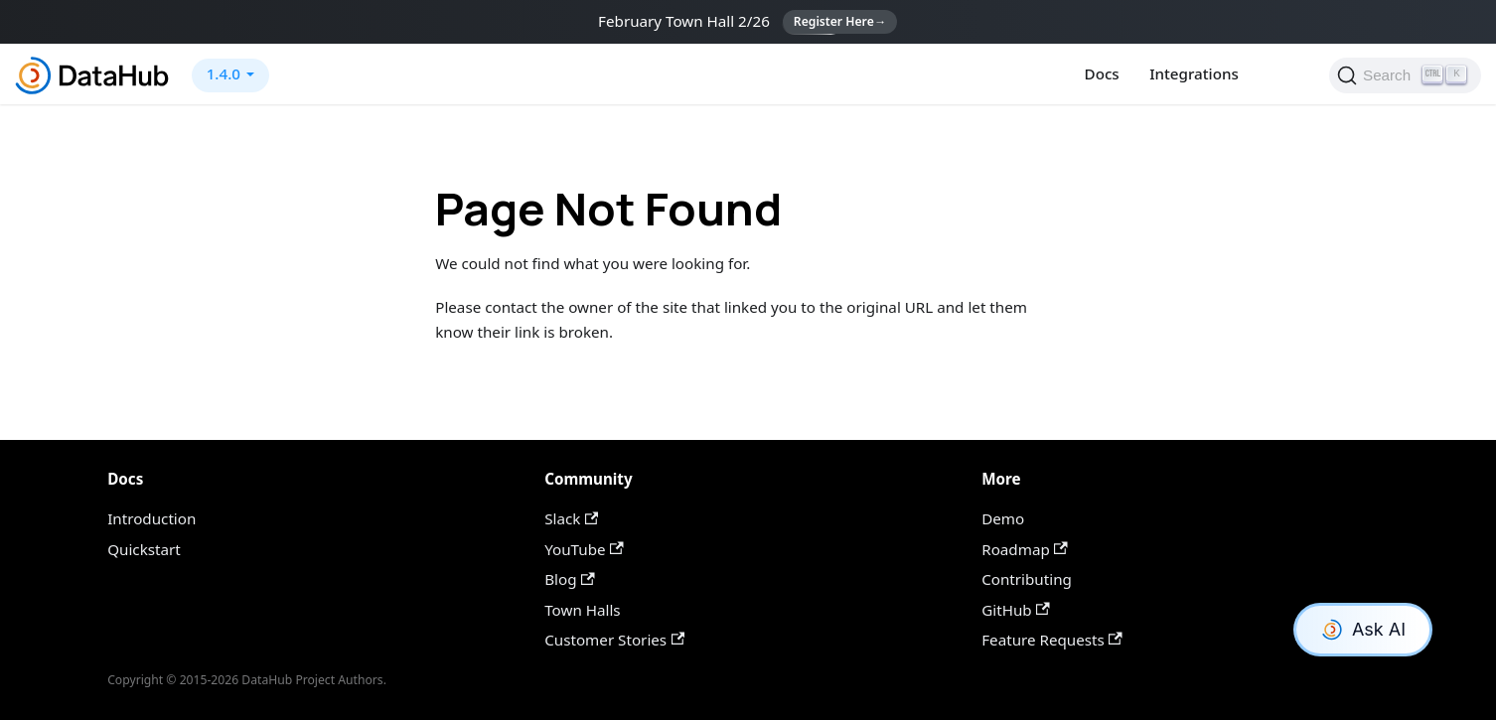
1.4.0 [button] (223, 73)
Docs (1102, 73)
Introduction (151, 518)
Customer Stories (614, 639)
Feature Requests (1051, 639)
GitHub (1015, 610)
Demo (1002, 518)
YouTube (583, 549)
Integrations (1194, 73)
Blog (569, 579)
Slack (571, 518)
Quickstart (144, 549)
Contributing (1026, 579)
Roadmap (1024, 549)
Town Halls (582, 610)
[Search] (1405, 75)
